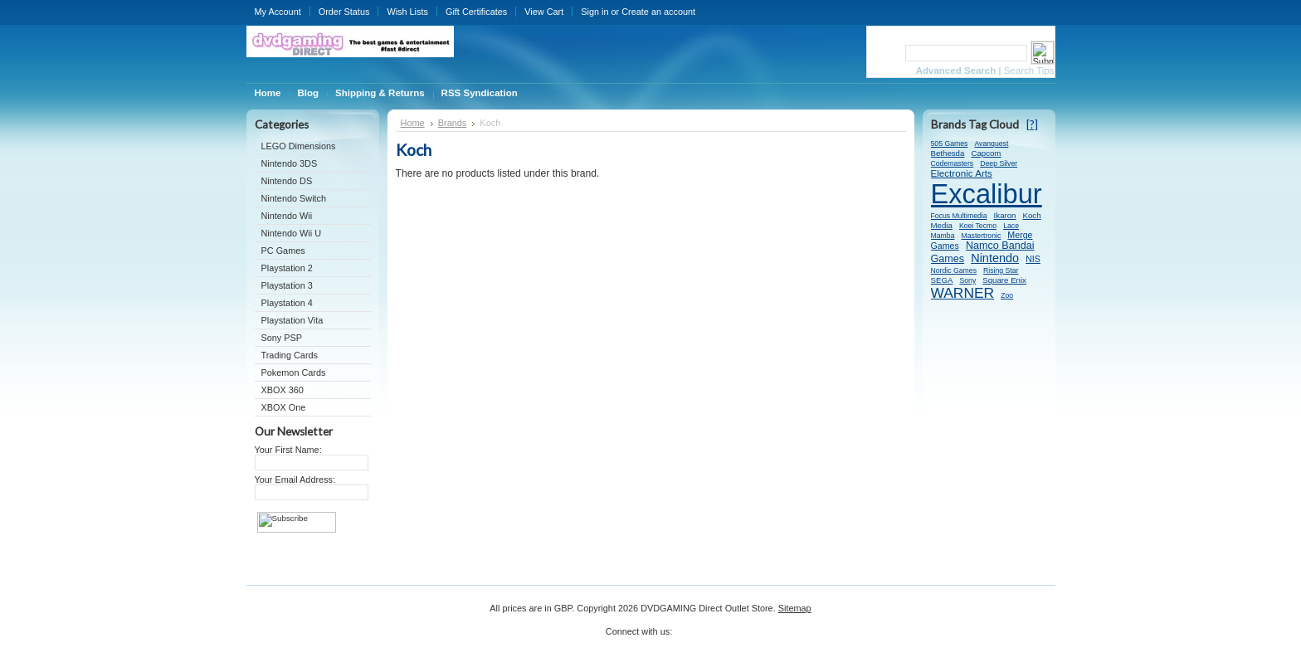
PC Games (283, 251)
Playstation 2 (287, 268)
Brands (452, 123)
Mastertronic (981, 235)
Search (885, 52)
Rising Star (1001, 270)
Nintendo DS (287, 181)
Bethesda (948, 153)
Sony (967, 280)
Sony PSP (282, 338)
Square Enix (1004, 280)
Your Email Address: (295, 480)
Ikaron (1005, 215)
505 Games (949, 143)
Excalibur (986, 193)
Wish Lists (407, 12)
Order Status (344, 12)
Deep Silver (998, 163)
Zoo (1007, 295)
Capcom (986, 153)
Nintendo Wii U (291, 233)
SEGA (942, 280)
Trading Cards (290, 355)
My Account (278, 12)
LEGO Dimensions (298, 146)
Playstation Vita (292, 320)
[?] (1032, 124)
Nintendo (995, 258)
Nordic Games (954, 270)
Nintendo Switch (294, 198)
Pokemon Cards (293, 372)
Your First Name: (288, 450)
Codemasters (952, 163)
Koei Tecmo (977, 226)
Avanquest (991, 143)
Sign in (594, 12)
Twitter (685, 636)
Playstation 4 (287, 303)
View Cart (543, 12)
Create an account (658, 12)
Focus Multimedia (959, 216)
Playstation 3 (287, 285)
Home (413, 123)
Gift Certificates (476, 12)
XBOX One (283, 407)
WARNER (963, 293)
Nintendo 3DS (289, 163)
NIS (1033, 259)
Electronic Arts (961, 173)
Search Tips (1029, 70)
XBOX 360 (282, 390)
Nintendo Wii (287, 216)
